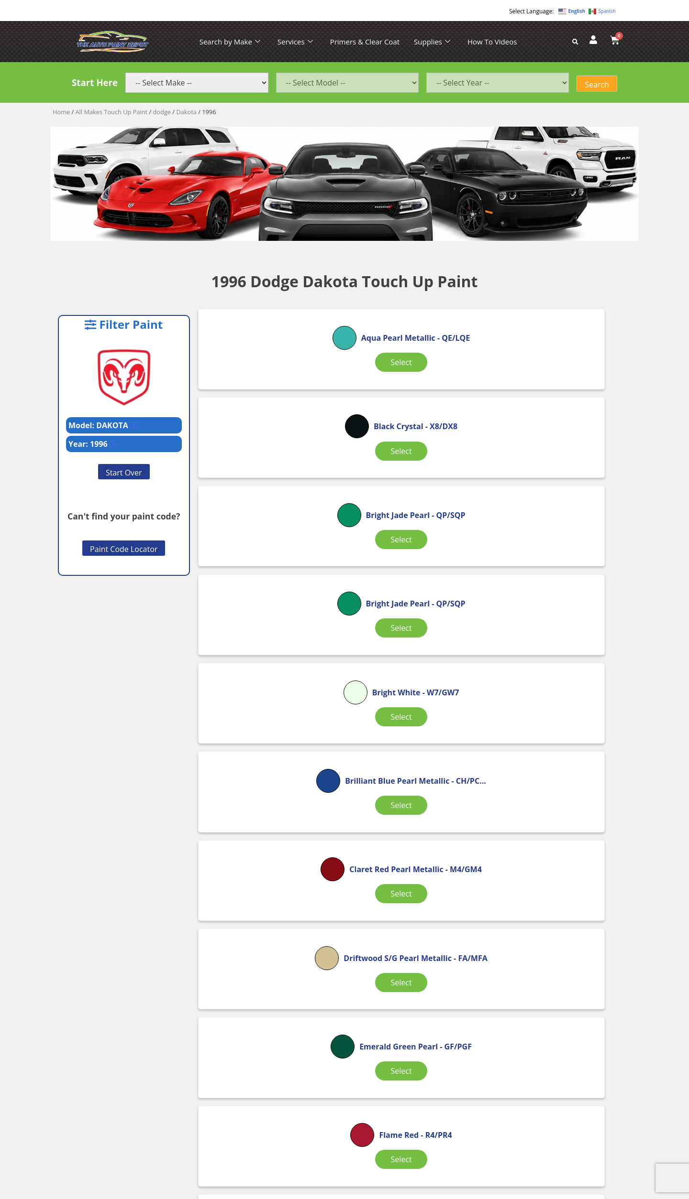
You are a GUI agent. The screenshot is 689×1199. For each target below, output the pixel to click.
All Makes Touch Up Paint (112, 112)
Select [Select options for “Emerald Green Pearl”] (559, 646)
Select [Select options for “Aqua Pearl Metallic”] (269, 399)
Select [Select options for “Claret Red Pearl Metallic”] (269, 646)
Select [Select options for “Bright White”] (414, 517)
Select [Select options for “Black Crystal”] (414, 394)
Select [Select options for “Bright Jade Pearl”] (559, 394)
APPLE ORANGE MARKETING (464, 1191)
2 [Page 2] (416, 938)
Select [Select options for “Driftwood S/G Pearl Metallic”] (414, 646)
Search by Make (230, 41)
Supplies (432, 41)
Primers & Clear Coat (365, 41)
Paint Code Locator (123, 549)
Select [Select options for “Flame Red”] (269, 756)
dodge (162, 112)
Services (295, 41)
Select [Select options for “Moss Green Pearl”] (414, 888)
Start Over (124, 472)
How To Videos (492, 41)
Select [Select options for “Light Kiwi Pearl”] (559, 764)
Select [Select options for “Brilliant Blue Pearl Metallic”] (559, 523)
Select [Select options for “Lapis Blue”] (414, 756)
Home (61, 112)
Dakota (186, 112)
